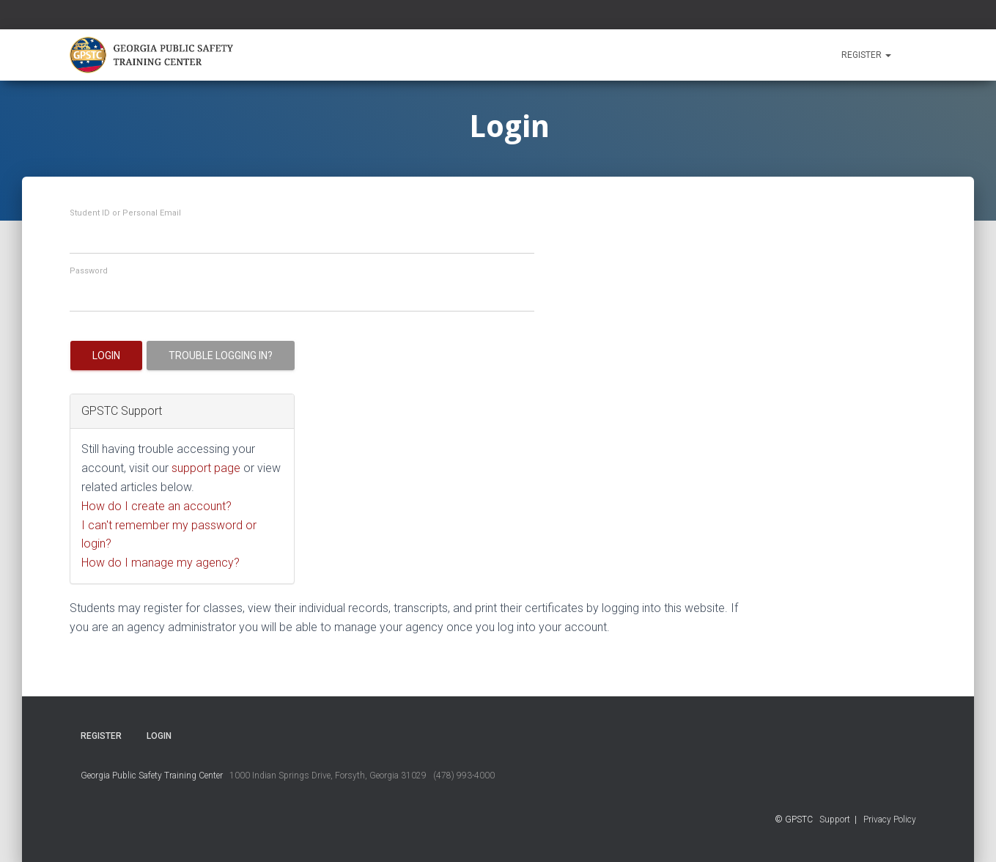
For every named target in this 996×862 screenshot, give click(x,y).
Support (834, 819)
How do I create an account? (156, 506)
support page (205, 468)
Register (866, 55)
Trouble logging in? (221, 355)
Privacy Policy (889, 819)
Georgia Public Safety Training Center (152, 775)
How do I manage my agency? (160, 563)
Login (106, 355)
